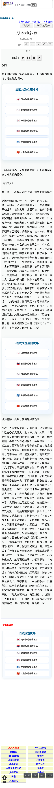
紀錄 (27, 25)
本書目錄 (48, 21)
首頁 (35, 775)
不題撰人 (36, 21)
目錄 (42, 775)
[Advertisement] (27, 710)
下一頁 (49, 775)
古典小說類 (24, 21)
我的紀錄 (45, 25)
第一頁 (27, 775)
